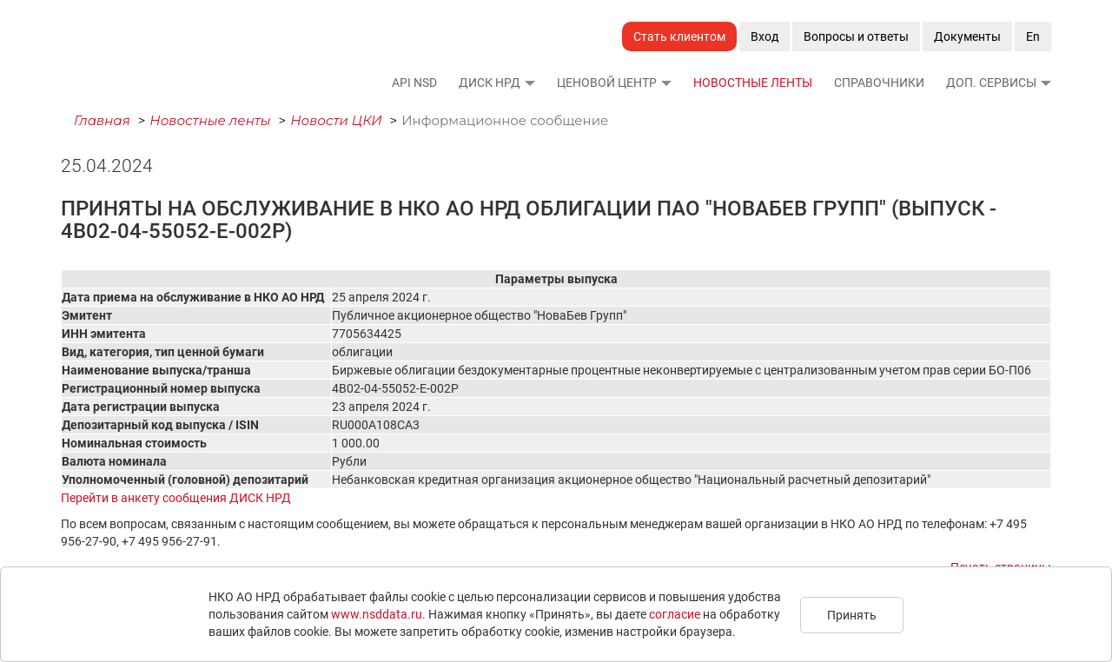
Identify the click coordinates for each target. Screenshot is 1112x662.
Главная (102, 120)
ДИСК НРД (489, 82)
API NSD (414, 82)
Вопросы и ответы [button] (856, 36)
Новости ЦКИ (336, 120)
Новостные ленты (752, 82)
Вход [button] (764, 36)
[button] (529, 82)
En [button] (1033, 36)
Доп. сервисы (991, 82)
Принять (852, 615)
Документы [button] (967, 36)
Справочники (879, 82)
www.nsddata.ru (376, 614)
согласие (674, 614)
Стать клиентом (679, 36)
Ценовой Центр (607, 82)
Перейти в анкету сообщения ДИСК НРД (176, 498)
